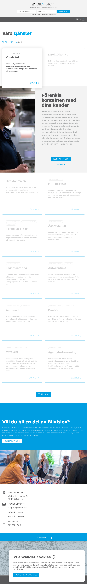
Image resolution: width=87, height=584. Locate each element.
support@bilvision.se (49, 7)
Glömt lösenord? (50, 14)
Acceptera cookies (26, 575)
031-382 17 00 (35, 7)
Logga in (63, 11)
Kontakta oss (60, 159)
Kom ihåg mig (37, 14)
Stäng (61, 165)
